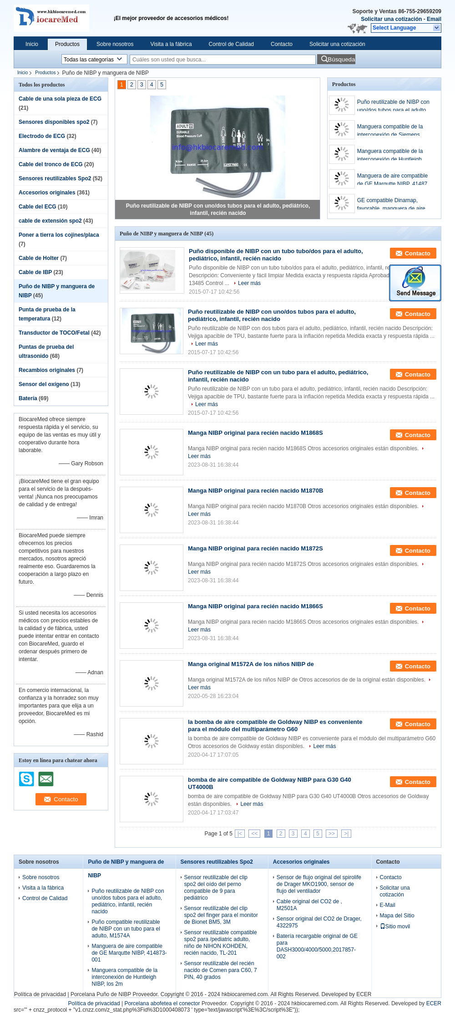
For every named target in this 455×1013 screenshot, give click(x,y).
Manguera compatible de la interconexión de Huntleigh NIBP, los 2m (390, 155)
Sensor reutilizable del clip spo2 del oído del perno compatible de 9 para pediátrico (216, 887)
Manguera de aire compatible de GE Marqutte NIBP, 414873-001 (394, 180)
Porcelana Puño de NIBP (101, 994)
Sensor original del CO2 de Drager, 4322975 (319, 922)
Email (434, 19)
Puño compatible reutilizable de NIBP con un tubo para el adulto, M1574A (125, 929)
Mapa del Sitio (397, 915)
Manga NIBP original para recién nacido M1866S (255, 606)
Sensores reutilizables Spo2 (55, 178)
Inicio (31, 44)
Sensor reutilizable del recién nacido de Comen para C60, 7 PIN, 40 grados (220, 970)
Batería (28, 398)
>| (346, 833)
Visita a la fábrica (171, 44)
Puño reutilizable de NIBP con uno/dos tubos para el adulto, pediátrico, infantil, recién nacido (393, 106)
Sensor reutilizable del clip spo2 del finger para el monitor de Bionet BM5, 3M (221, 915)
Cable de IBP (35, 272)
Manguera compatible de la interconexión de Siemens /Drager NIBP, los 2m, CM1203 (394, 131)
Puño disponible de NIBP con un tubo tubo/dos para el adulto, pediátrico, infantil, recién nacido (276, 255)
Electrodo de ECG (42, 136)
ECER (363, 994)
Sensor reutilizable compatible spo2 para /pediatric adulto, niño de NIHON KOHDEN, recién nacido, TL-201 (220, 942)
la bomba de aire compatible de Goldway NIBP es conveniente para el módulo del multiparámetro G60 (275, 725)
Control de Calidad (231, 44)
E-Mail (387, 905)
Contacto (282, 44)
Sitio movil (395, 926)
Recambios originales (47, 370)
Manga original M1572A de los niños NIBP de (251, 664)
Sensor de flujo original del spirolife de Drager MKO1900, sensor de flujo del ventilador (319, 884)
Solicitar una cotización (391, 19)
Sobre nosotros (114, 44)
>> (332, 833)
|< (240, 833)
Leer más (249, 283)
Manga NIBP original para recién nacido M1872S (255, 548)
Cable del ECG (37, 207)
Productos (67, 44)
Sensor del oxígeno (44, 384)
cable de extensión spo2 (50, 221)
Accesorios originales (47, 192)
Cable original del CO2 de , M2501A (309, 904)
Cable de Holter (39, 258)
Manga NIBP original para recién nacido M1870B (255, 490)
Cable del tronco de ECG (51, 164)
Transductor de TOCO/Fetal (54, 333)
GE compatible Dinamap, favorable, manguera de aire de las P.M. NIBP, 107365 (395, 205)
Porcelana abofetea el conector (162, 1003)
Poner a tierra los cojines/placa (59, 235)
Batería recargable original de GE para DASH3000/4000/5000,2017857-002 (317, 946)
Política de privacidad (40, 994)
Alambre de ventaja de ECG (54, 150)
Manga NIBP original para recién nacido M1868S (255, 432)
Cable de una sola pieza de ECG (60, 99)
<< (254, 833)
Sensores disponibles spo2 (54, 122)
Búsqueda (341, 59)
